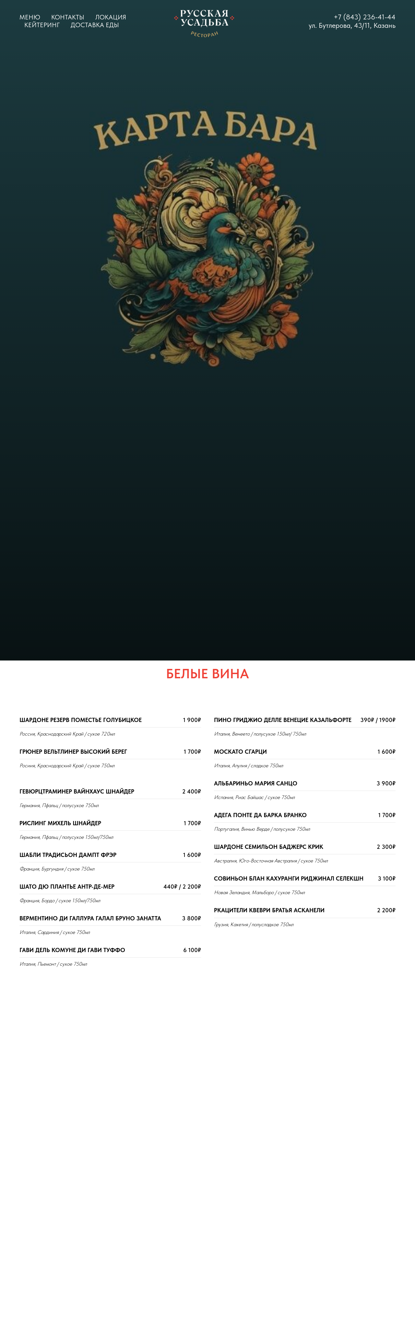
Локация (110, 17)
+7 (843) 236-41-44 (365, 17)
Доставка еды (95, 25)
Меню (29, 17)
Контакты (67, 17)
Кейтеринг (42, 25)
